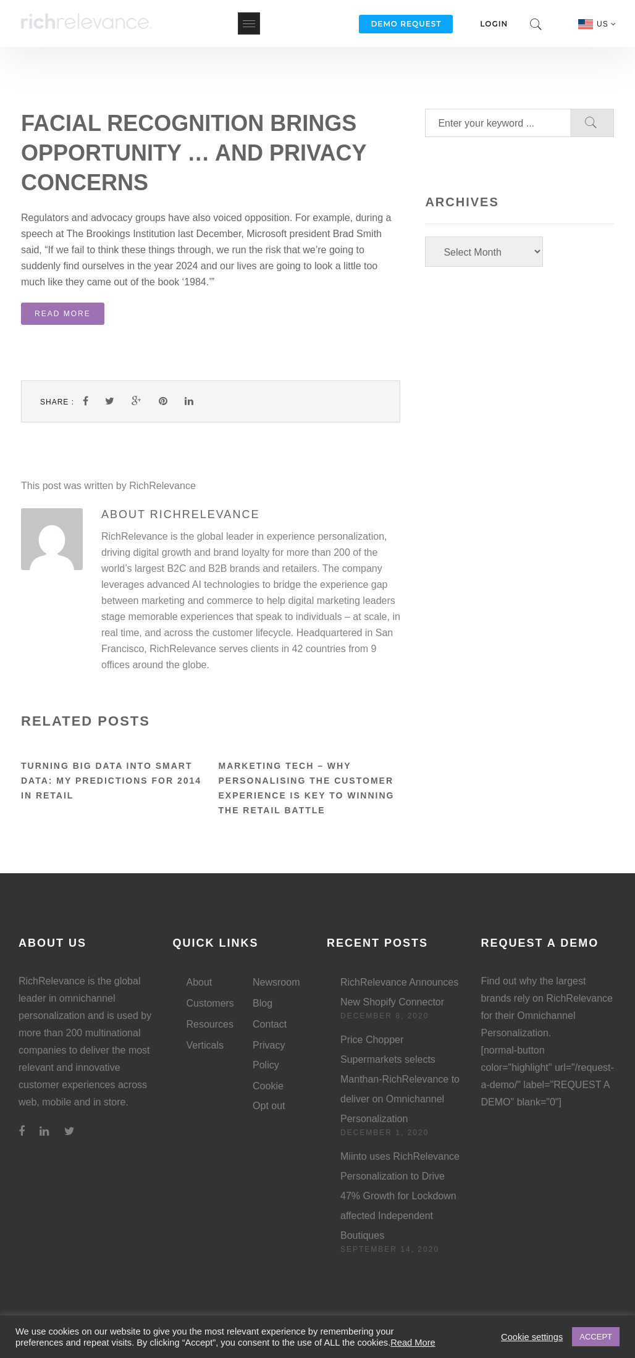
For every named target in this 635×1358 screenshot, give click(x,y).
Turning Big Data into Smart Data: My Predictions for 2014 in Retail (111, 780)
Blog (262, 1003)
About (199, 982)
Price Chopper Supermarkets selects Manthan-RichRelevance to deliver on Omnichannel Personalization (400, 1079)
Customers (210, 1003)
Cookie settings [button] (532, 1337)
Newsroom (276, 982)
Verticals (205, 1045)
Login (494, 23)
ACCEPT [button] (595, 1336)
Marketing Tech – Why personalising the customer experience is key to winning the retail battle (306, 788)
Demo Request (406, 23)
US (606, 24)
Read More (63, 313)
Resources (210, 1024)
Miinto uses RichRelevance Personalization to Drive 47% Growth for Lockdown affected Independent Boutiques (400, 1196)
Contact (270, 1024)
